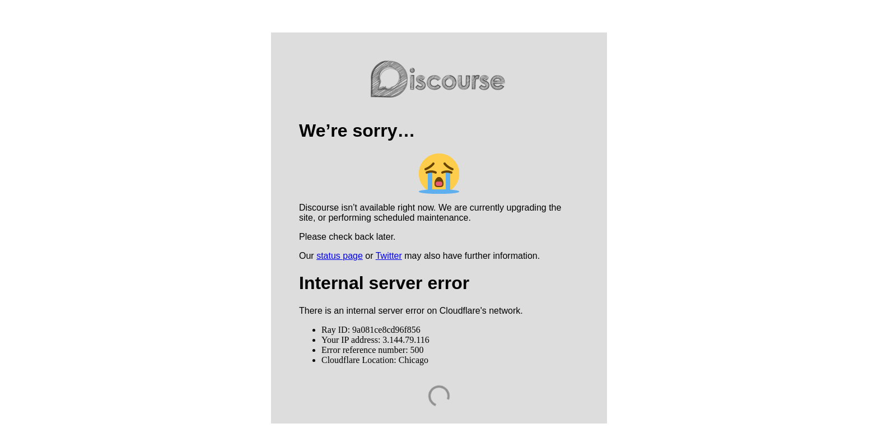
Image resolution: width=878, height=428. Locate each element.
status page (339, 255)
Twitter (389, 255)
